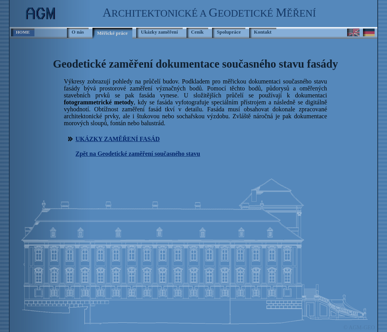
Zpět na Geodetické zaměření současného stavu (137, 153)
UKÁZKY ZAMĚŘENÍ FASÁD (117, 139)
